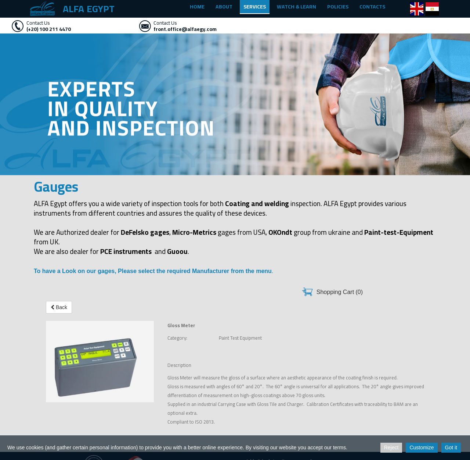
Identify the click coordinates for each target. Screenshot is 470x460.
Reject (391, 447)
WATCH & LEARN (296, 6)
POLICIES (337, 6)
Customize (421, 447)
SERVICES (254, 6)
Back (59, 307)
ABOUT (224, 6)
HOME (197, 6)
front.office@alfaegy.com (185, 29)
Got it (451, 447)
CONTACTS (372, 6)
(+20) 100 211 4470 (48, 29)
